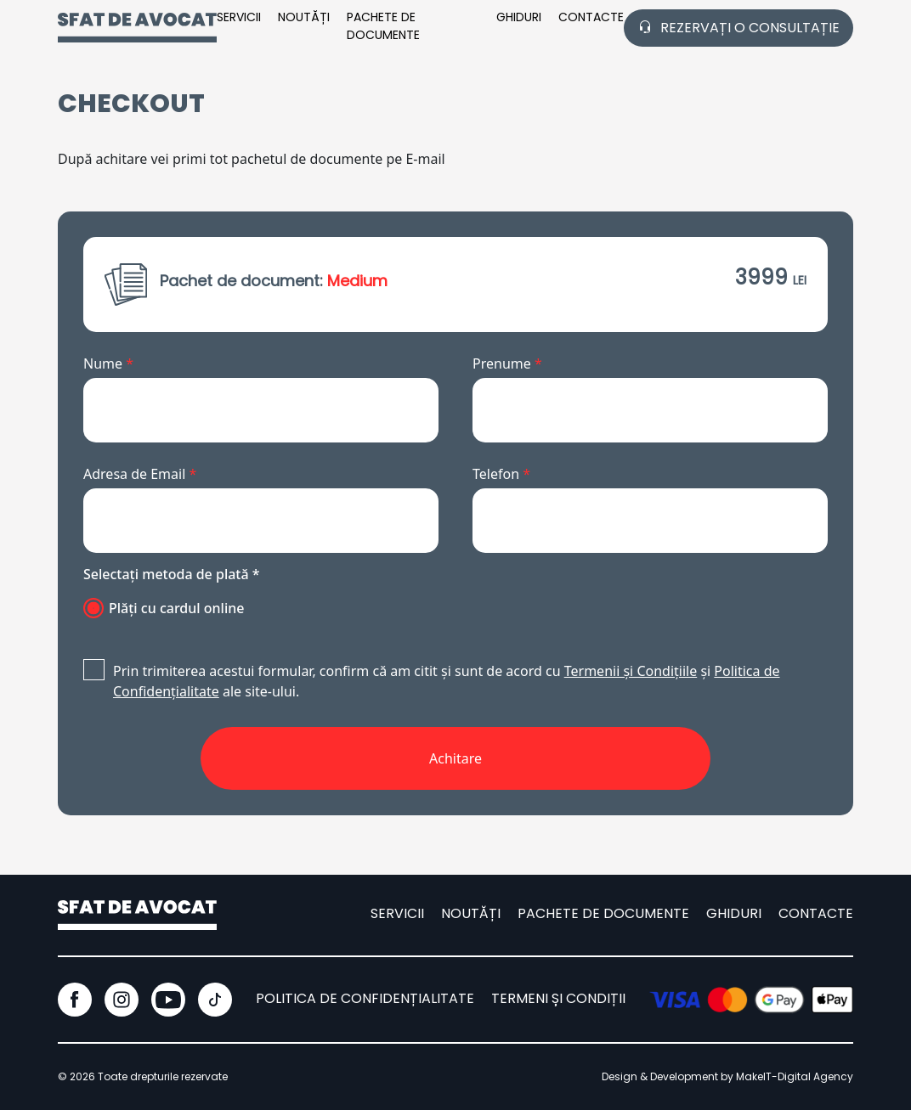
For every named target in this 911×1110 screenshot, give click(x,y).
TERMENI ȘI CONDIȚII (558, 998)
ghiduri (733, 913)
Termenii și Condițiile (630, 671)
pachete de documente (383, 25)
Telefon (501, 474)
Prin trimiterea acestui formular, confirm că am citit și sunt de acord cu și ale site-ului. (431, 681)
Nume (108, 363)
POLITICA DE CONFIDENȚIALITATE (365, 998)
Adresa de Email (139, 474)
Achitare (455, 758)
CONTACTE (591, 16)
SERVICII (239, 16)
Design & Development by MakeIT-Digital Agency (727, 1076)
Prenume (507, 363)
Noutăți (304, 16)
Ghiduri (518, 16)
